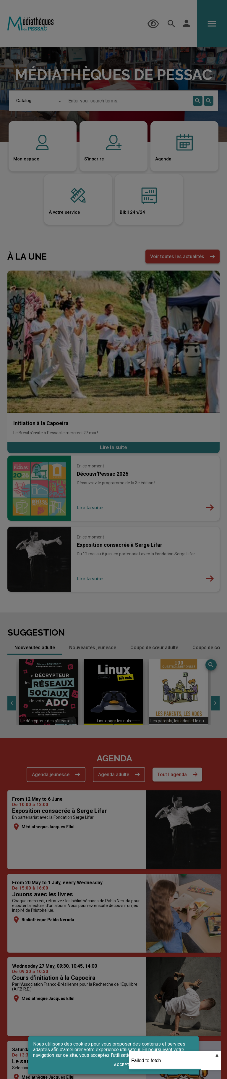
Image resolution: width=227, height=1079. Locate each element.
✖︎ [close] (217, 1056)
